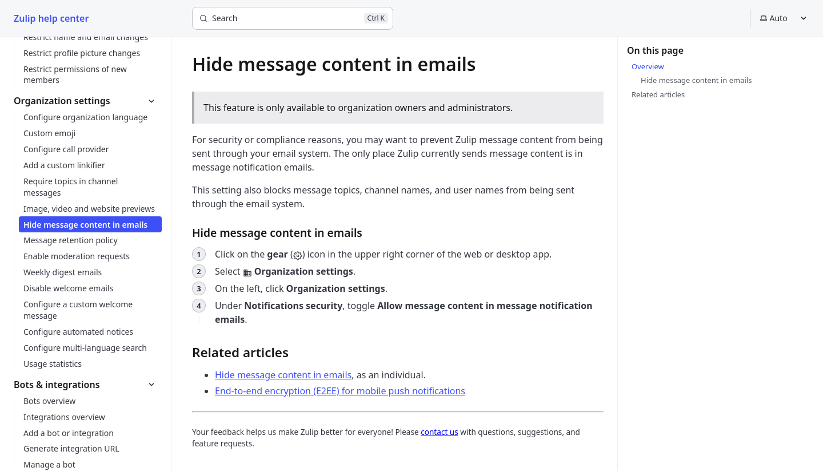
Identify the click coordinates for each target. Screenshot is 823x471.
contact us (439, 431)
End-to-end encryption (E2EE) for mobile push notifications (340, 391)
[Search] (292, 18)
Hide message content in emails (283, 375)
